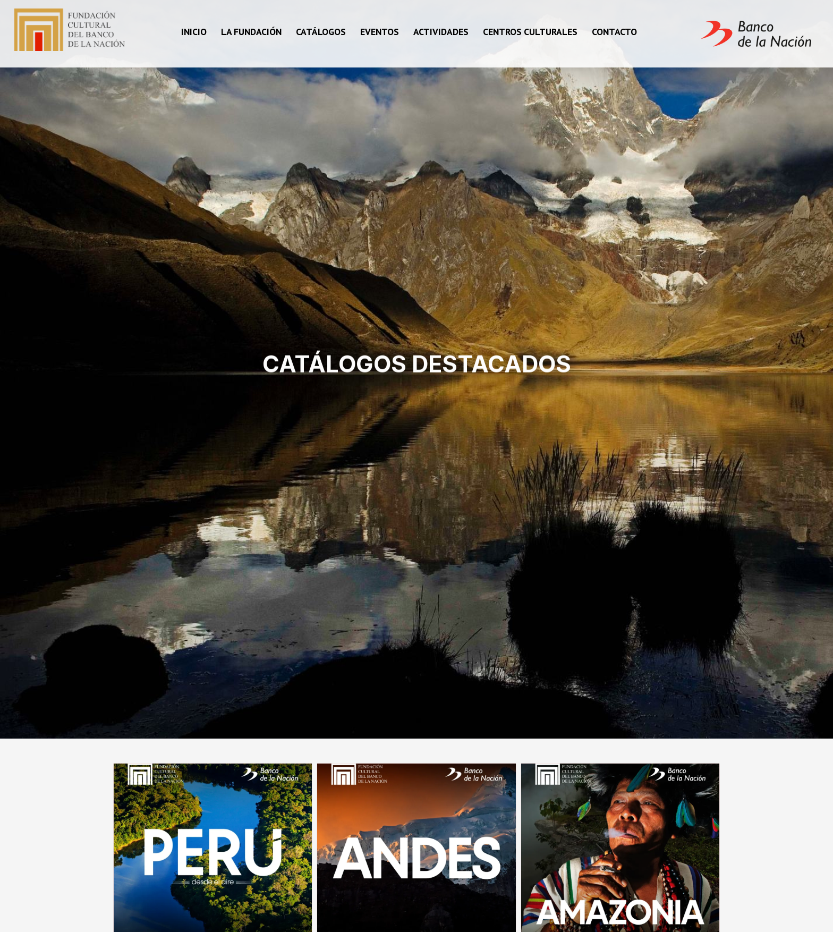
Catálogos (321, 32)
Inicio (194, 32)
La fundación (251, 32)
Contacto (614, 32)
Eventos (379, 32)
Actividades (441, 32)
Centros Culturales (530, 32)
